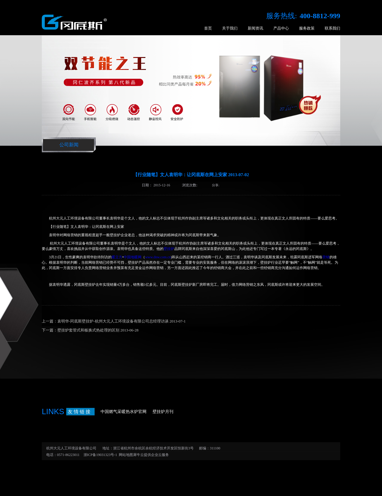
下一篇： (90, 330)
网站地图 (125, 455)
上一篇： (114, 321)
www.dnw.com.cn (158, 257)
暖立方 (117, 257)
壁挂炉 (169, 249)
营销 (325, 257)
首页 (208, 28)
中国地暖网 (132, 257)
